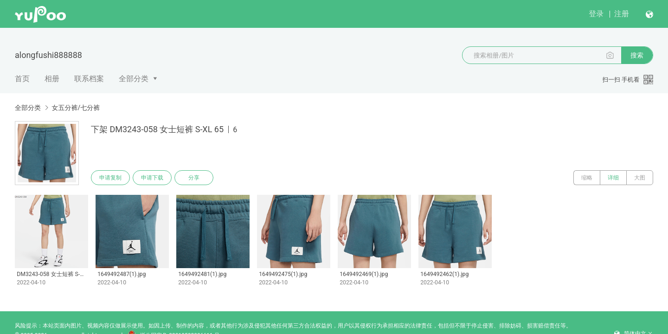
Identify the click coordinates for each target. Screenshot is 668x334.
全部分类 (133, 78)
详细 (613, 177)
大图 (639, 177)
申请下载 (152, 177)
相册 (52, 78)
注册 (621, 13)
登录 (596, 13)
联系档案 (89, 78)
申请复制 (110, 177)
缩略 (586, 177)
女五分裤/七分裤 (75, 107)
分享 (193, 177)
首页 (22, 78)
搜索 (636, 55)
